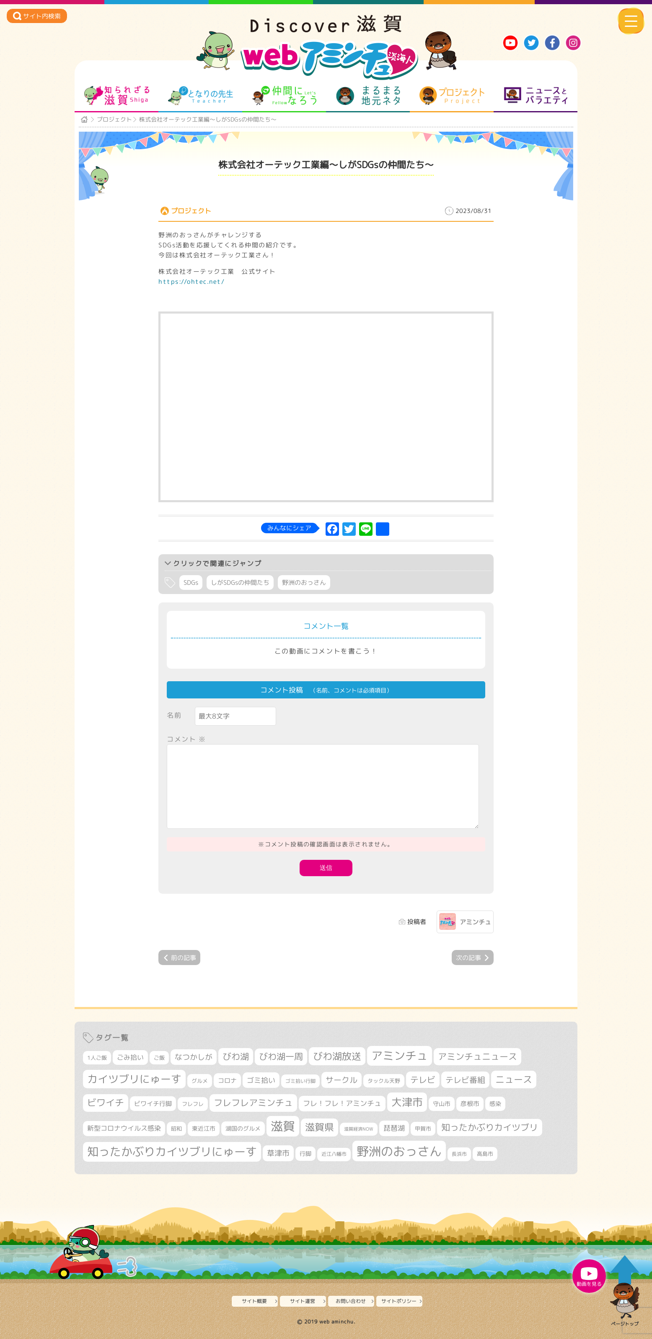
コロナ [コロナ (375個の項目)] (227, 1080)
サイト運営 (302, 1301)
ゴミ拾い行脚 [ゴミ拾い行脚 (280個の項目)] (300, 1081)
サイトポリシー (399, 1301)
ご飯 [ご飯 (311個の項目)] (159, 1057)
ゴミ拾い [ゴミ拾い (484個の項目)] (261, 1080)
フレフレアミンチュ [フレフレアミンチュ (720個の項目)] (253, 1102)
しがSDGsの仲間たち (240, 582)
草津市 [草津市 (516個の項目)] (278, 1153)
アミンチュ (475, 922)
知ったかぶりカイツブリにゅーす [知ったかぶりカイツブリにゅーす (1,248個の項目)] (172, 1152)
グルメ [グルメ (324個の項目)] (199, 1081)
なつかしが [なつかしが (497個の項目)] (193, 1057)
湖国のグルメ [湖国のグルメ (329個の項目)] (243, 1128)
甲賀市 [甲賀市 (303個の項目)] (423, 1128)
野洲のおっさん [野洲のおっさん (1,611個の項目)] (399, 1151)
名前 (174, 715)
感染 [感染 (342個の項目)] (495, 1104)
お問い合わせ (351, 1301)
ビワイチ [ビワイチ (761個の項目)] (105, 1102)
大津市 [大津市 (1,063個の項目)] (407, 1102)
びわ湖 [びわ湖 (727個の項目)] (236, 1056)
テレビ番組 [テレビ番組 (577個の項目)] (465, 1079)
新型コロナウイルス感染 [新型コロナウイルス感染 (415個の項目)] (124, 1128)
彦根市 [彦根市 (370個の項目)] (470, 1103)
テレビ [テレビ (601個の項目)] (422, 1079)
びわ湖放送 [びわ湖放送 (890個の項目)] (337, 1056)
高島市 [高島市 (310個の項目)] (485, 1153)
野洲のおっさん (304, 582)
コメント (186, 739)
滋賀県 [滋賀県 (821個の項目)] (319, 1127)
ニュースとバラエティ (535, 95)
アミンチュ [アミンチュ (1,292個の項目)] (399, 1056)
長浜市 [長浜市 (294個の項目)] (459, 1153)
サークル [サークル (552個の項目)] (341, 1079)
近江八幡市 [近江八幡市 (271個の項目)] (334, 1154)
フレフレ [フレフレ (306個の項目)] (193, 1104)
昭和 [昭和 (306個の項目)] (176, 1128)
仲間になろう (284, 95)
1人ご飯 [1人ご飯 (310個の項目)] (97, 1057)
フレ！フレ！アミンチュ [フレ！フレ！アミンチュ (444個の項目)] (342, 1103)
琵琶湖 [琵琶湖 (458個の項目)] (394, 1128)
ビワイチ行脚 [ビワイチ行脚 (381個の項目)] (153, 1103)
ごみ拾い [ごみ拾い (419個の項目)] (130, 1057)
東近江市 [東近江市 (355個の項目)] (203, 1128)
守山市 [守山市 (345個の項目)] (441, 1104)
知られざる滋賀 (116, 95)
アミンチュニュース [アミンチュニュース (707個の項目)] (477, 1056)
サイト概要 (254, 1301)
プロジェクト (451, 95)
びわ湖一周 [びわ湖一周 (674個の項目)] (281, 1057)
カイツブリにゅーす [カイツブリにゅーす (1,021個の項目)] (134, 1079)
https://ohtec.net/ (191, 281)
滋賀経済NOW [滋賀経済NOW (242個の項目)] (358, 1129)
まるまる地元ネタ (368, 95)
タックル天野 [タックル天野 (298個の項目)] (383, 1081)
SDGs (191, 582)
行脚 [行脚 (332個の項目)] (305, 1153)
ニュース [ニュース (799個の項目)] (513, 1079)
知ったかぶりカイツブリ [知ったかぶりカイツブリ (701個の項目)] (489, 1127)
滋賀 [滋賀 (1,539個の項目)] (283, 1126)
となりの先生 (200, 95)
